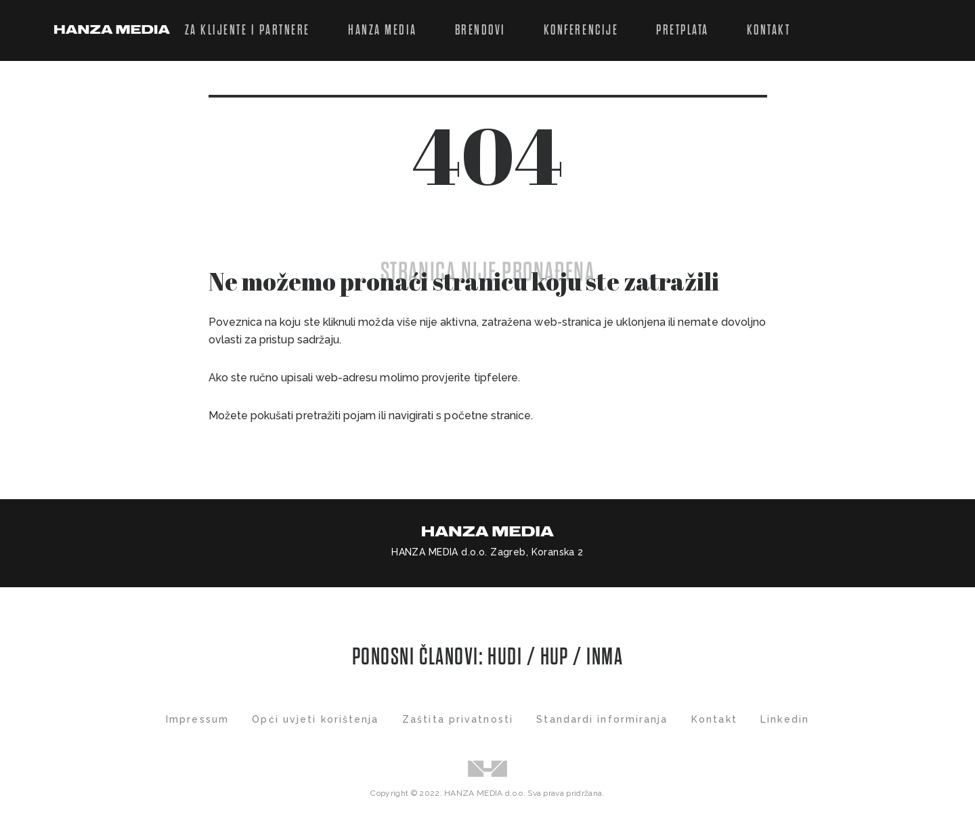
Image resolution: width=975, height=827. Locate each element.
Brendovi (480, 30)
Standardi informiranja (602, 719)
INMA (604, 657)
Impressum (197, 719)
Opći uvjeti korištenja (315, 719)
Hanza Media (382, 30)
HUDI (507, 657)
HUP (554, 657)
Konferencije (581, 30)
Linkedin (784, 719)
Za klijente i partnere (247, 30)
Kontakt (769, 30)
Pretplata (682, 30)
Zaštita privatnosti (457, 719)
